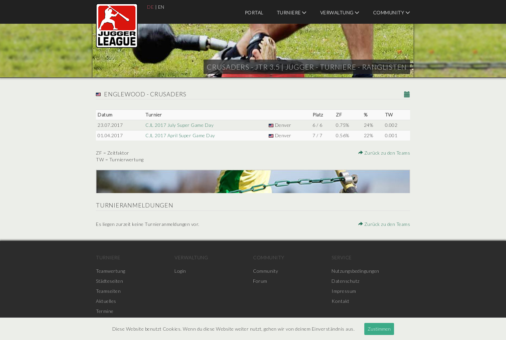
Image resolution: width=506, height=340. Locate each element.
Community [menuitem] (391, 12)
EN (161, 7)
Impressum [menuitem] (344, 291)
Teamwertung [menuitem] (110, 271)
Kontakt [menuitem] (341, 301)
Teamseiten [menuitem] (108, 291)
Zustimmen (379, 329)
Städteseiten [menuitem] (109, 281)
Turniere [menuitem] (292, 12)
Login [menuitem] (180, 271)
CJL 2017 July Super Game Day (179, 125)
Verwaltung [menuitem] (340, 12)
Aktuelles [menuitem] (106, 301)
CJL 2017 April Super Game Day (180, 135)
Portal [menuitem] (254, 12)
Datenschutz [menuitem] (346, 281)
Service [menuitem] (342, 257)
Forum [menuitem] (260, 281)
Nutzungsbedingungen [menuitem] (355, 271)
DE (150, 7)
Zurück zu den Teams (384, 153)
